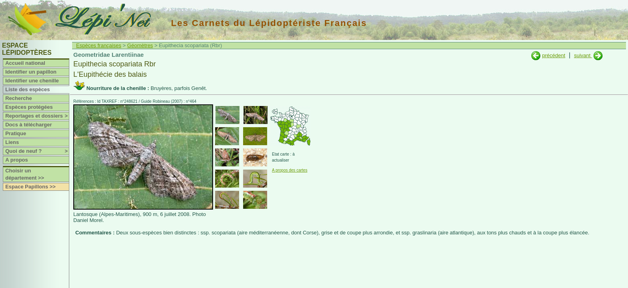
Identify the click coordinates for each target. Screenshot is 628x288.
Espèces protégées (29, 107)
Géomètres (140, 45)
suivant (583, 55)
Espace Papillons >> (30, 187)
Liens (12, 142)
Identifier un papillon (30, 72)
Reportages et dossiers (37, 116)
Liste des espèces (27, 89)
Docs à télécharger (28, 125)
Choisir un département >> (24, 174)
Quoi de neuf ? (37, 151)
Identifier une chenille (32, 81)
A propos (16, 160)
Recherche (18, 98)
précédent (553, 55)
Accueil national (25, 63)
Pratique (15, 133)
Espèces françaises (98, 45)
